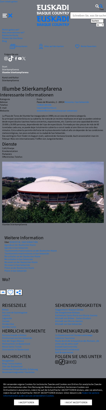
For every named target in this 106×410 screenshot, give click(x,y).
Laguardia (7, 318)
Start (4, 66)
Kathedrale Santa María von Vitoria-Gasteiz (76, 315)
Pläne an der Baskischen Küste (19, 267)
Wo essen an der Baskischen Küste (21, 262)
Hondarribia (8, 323)
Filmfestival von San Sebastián (17, 338)
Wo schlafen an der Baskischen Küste (22, 256)
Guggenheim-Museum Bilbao (69, 309)
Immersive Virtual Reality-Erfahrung (20, 369)
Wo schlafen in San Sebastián (18, 259)
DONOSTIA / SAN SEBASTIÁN (24, 242)
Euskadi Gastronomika (66, 346)
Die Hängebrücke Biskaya (67, 312)
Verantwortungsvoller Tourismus (18, 372)
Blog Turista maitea (12, 363)
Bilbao (5, 309)
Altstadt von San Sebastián (68, 323)
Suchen (97, 21)
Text (101, 9)
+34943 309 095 (44, 104)
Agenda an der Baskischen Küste (20, 244)
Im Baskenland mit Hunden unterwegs (74, 335)
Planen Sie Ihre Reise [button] (12, 38)
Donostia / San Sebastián (77, 102)
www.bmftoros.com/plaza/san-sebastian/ (57, 110)
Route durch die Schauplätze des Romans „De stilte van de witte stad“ (77, 342)
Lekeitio (6, 315)
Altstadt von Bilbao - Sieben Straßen (73, 318)
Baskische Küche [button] (10, 35)
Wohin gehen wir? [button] (10, 29)
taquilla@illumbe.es (46, 107)
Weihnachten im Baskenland (16, 343)
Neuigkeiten (8, 360)
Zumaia (5, 321)
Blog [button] (4, 41)
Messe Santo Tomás (12, 346)
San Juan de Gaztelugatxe (14, 312)
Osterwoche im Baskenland (15, 349)
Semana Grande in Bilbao (14, 335)
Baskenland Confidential (67, 349)
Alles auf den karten (51, 46)
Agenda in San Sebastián (16, 247)
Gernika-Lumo (9, 326)
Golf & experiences (64, 352)
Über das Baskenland (12, 366)
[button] (7, 15)
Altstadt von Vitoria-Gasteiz (69, 321)
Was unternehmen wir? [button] (13, 32)
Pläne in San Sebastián (15, 270)
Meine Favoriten (85, 46)
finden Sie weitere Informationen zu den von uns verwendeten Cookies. (51, 394)
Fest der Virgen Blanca (13, 340)
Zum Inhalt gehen (9, 1)
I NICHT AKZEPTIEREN (76, 402)
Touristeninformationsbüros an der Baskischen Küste (30, 250)
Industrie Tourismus (65, 338)
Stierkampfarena (10, 69)
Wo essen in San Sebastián (17, 265)
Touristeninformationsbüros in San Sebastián (26, 253)
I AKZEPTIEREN (26, 402)
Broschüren (18, 46)
